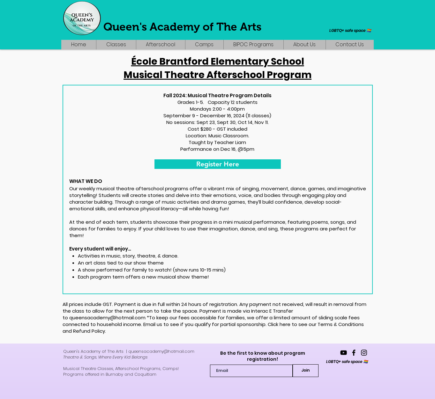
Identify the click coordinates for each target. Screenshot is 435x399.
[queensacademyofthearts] (354, 353)
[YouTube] (344, 353)
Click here (279, 324)
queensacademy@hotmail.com (107, 317)
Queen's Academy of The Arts (182, 26)
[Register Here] (217, 164)
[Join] (306, 370)
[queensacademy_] (364, 353)
